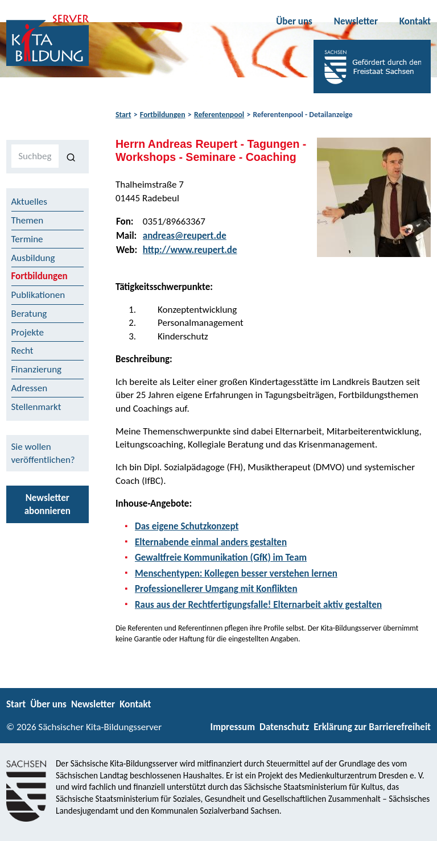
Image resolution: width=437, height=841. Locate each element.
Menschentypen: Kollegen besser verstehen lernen (236, 573)
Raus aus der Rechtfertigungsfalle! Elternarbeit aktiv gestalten (258, 605)
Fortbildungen (162, 114)
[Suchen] (71, 156)
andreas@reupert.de (184, 236)
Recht (22, 351)
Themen (27, 220)
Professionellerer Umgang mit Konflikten (216, 589)
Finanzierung (36, 369)
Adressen (29, 388)
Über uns (294, 21)
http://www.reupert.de (190, 250)
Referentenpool (219, 114)
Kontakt (415, 21)
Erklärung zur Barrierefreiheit (372, 727)
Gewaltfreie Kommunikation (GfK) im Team (221, 558)
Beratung (29, 314)
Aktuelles (29, 202)
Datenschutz (284, 727)
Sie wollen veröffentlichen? (43, 453)
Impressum (233, 727)
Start (123, 114)
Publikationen (38, 295)
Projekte (27, 332)
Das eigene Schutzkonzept (186, 526)
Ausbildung (33, 258)
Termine (27, 239)
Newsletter (356, 21)
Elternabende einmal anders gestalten (211, 542)
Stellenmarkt (36, 407)
